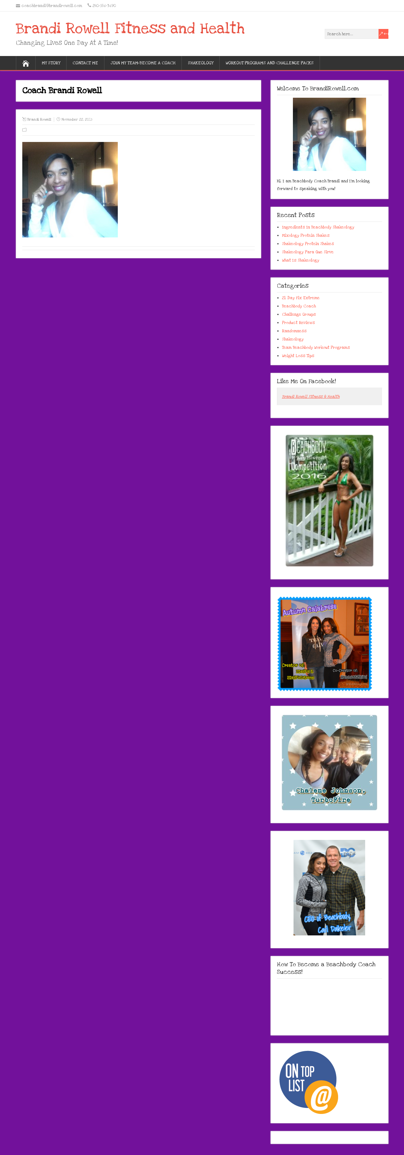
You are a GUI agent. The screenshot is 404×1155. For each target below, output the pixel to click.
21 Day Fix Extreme (301, 297)
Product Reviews (298, 322)
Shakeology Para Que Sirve (308, 252)
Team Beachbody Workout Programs (316, 347)
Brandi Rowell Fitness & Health (311, 396)
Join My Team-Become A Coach (142, 63)
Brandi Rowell (39, 119)
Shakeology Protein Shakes (308, 243)
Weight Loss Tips (298, 355)
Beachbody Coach (299, 306)
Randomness (294, 331)
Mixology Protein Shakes (306, 235)
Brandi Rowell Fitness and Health (130, 28)
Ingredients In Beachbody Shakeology (318, 227)
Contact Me (85, 63)
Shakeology (200, 63)
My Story (51, 63)
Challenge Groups (299, 314)
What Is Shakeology (300, 260)
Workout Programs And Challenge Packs (270, 63)
